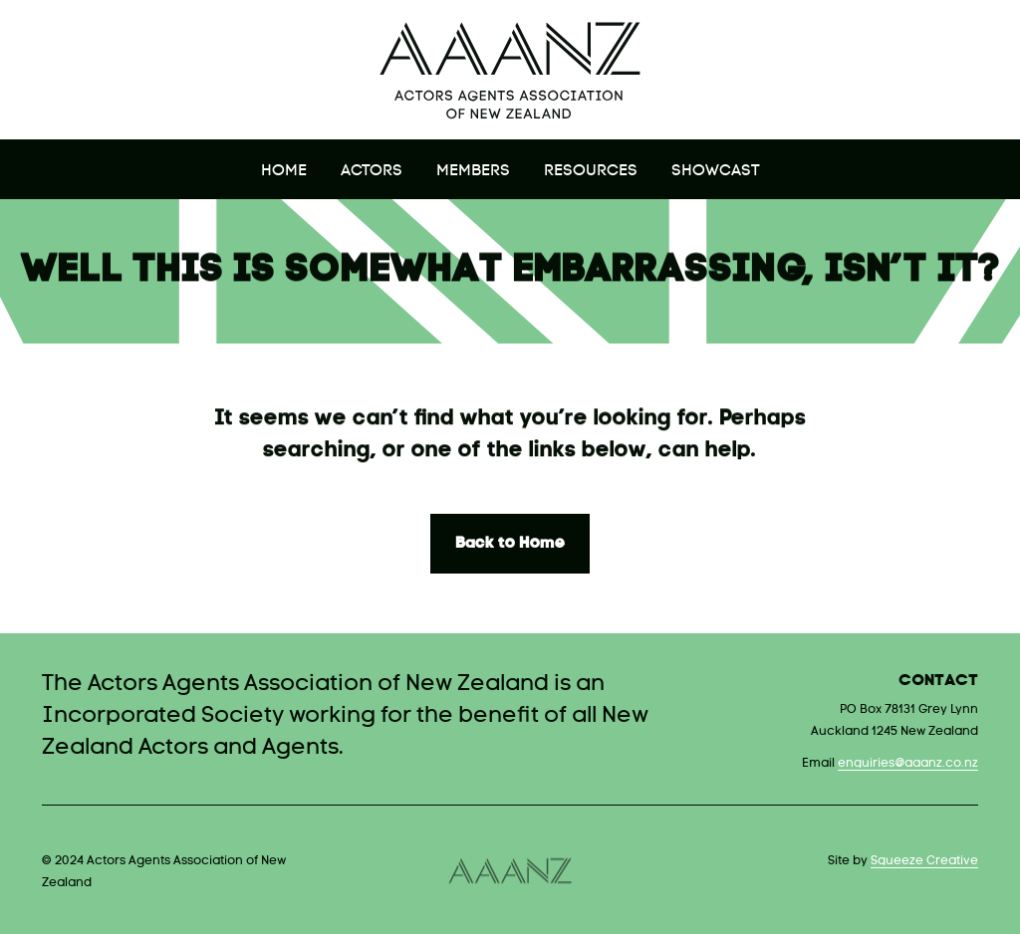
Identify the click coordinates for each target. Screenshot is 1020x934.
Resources (591, 171)
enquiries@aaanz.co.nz (908, 764)
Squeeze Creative (924, 861)
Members (473, 171)
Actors (371, 171)
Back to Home (510, 544)
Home (284, 171)
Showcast (715, 171)
